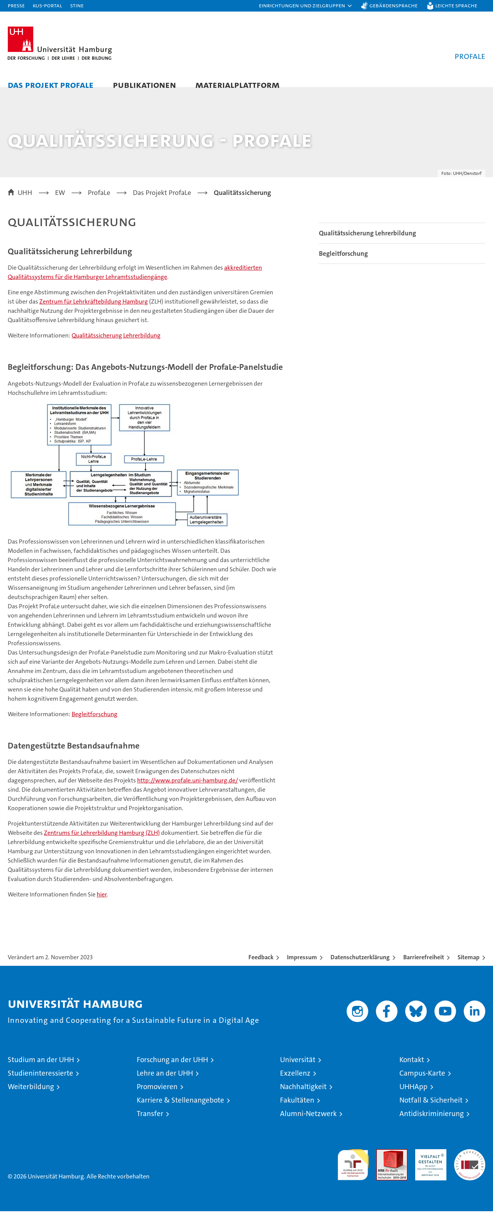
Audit (383, 1164)
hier (102, 905)
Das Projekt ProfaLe (51, 84)
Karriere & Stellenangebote (180, 1111)
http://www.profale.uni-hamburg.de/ (187, 791)
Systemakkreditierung (469, 1164)
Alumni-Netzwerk (308, 1124)
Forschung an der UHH (172, 1070)
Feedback (260, 968)
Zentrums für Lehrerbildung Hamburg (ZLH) (102, 843)
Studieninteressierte (40, 1084)
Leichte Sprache (456, 5)
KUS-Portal (47, 5)
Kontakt (411, 1070)
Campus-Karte (422, 1084)
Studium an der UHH (41, 1070)
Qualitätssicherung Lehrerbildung (116, 346)
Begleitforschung (94, 724)
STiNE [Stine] (77, 5)
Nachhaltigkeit (303, 1097)
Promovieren (157, 1097)
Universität (297, 1070)
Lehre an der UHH (165, 1084)
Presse (16, 5)
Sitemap (469, 968)
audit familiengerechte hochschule (353, 1172)
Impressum (302, 968)
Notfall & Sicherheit (431, 1111)
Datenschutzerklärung (360, 968)
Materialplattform (237, 84)
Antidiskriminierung (431, 1124)
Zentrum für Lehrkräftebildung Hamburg (93, 312)
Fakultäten (297, 1111)
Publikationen (144, 84)
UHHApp (413, 1097)
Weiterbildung (31, 1097)
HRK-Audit (429, 1164)
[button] (306, 6)
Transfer (150, 1124)
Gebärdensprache (393, 5)
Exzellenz (295, 1084)
